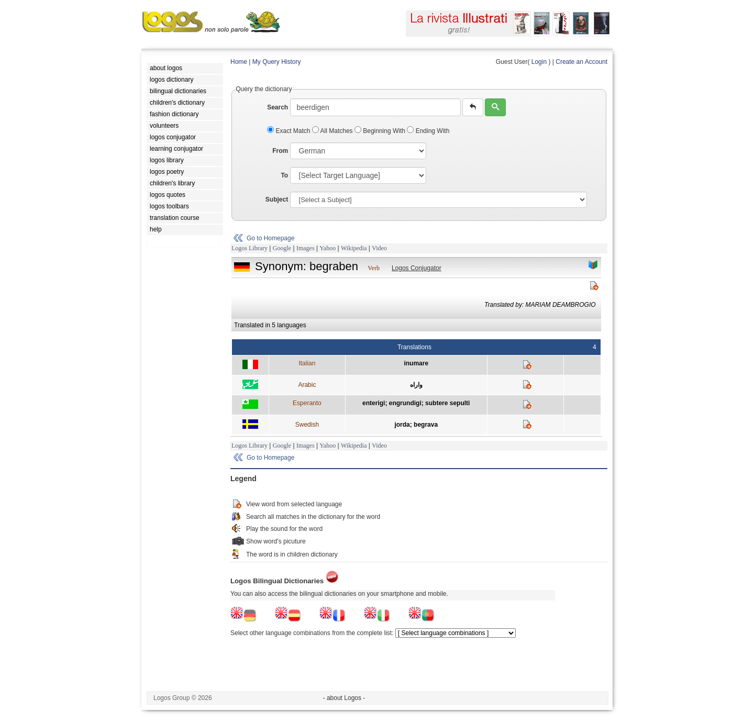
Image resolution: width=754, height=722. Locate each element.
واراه (416, 384)
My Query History (276, 61)
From (280, 150)
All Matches (333, 131)
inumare (416, 363)
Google (282, 248)
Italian (306, 363)
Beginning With (380, 131)
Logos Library (249, 248)
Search (277, 107)
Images (305, 248)
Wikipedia (354, 248)
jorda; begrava (416, 424)
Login (539, 61)
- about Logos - (344, 698)
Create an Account (581, 61)
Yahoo (327, 248)
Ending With (428, 131)
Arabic (307, 384)
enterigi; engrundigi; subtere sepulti (416, 403)
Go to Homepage (270, 238)
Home (238, 61)
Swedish (307, 424)
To (284, 175)
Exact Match (289, 131)
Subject (276, 199)
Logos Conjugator (416, 268)
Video (379, 248)
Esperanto (307, 403)
